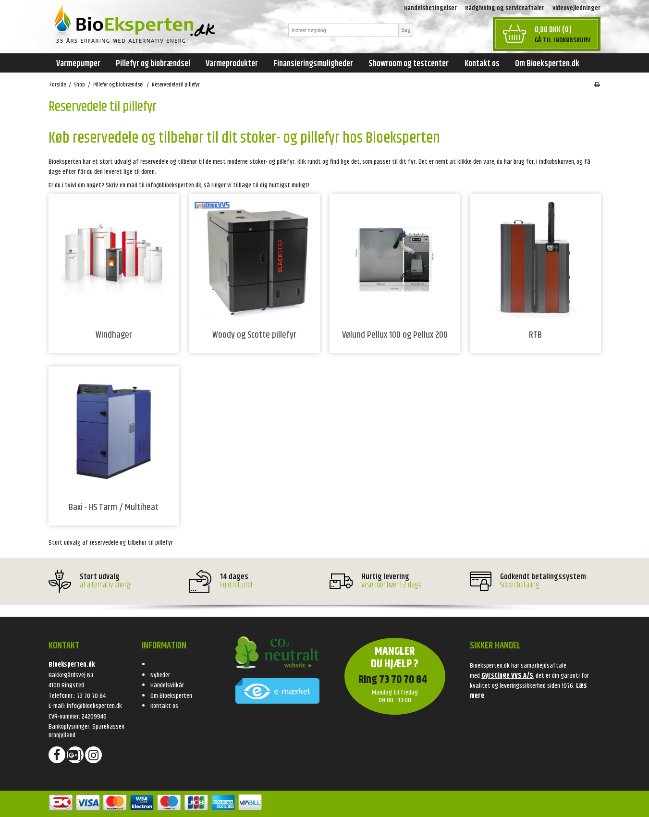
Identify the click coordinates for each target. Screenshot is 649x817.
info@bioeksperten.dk (94, 706)
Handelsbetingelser (430, 8)
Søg (405, 30)
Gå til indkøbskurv (562, 40)
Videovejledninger (576, 8)
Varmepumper (78, 64)
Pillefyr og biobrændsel (153, 64)
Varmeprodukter (232, 64)
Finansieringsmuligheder (313, 64)
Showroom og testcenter (408, 64)
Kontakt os (482, 64)
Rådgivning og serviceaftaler (504, 8)
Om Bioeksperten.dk (547, 64)
